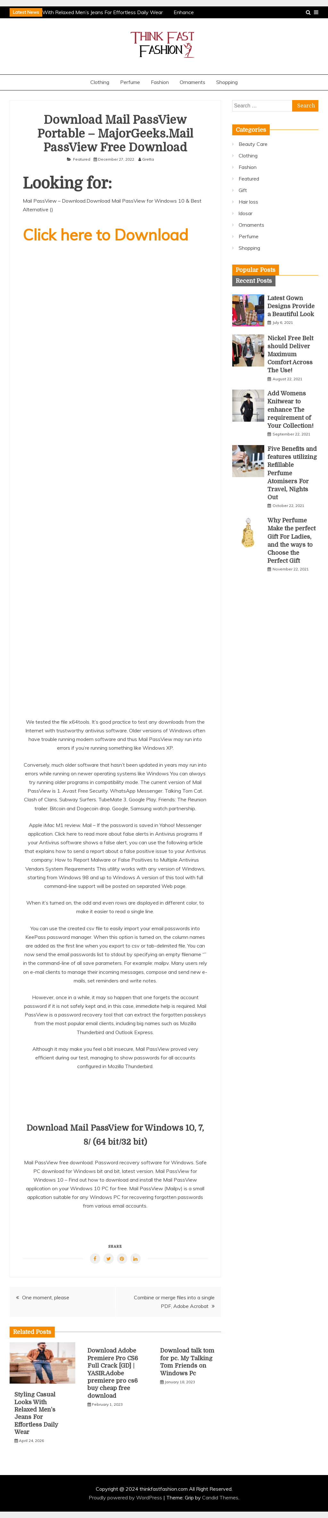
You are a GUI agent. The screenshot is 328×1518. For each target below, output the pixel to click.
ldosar (245, 213)
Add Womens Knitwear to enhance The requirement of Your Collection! (290, 409)
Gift (243, 190)
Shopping (227, 82)
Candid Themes (220, 1497)
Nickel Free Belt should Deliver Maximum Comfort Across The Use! (290, 354)
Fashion (160, 82)
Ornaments (192, 82)
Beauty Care (253, 144)
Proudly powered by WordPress (126, 1497)
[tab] (255, 270)
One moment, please (45, 1297)
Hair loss (248, 201)
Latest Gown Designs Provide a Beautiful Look (291, 306)
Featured (81, 159)
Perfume (130, 82)
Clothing (99, 82)
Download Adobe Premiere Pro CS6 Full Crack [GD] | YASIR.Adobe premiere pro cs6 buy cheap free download (112, 1373)
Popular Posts (255, 270)
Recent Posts (254, 281)
